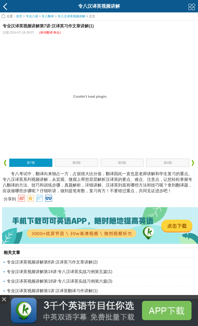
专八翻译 (48, 16)
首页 (19, 16)
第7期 (31, 163)
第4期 (168, 163)
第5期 (122, 163)
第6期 (76, 163)
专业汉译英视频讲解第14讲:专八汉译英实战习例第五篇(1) (59, 271)
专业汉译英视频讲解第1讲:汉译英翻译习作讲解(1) (52, 291)
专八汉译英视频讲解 (71, 16)
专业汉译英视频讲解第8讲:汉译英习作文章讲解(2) (52, 262)
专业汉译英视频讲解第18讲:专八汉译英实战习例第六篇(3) (59, 281)
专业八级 (32, 16)
